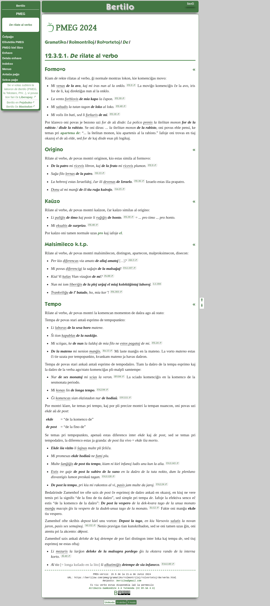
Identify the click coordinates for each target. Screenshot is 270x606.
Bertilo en (19, 102)
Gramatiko (55, 42)
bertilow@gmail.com (128, 580)
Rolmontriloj (81, 42)
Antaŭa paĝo (10, 74)
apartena (70, 133)
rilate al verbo (20, 24)
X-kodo (132, 602)
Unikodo (110, 602)
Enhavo (7, 52)
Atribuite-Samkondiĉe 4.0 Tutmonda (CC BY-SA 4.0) (122, 588)
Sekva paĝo (10, 79)
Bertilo (20, 5)
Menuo (6, 69)
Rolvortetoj (108, 42)
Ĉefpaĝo (8, 36)
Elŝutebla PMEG (13, 42)
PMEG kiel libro (12, 47)
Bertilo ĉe (19, 106)
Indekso (7, 63)
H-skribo (121, 602)
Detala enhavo (11, 58)
